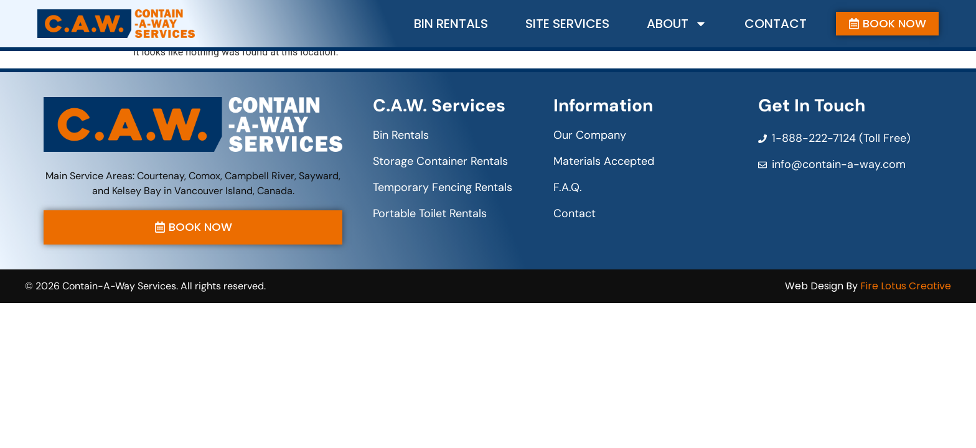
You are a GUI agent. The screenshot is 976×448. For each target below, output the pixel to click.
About (677, 23)
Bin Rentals (451, 23)
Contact (775, 23)
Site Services (567, 23)
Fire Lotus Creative (905, 288)
